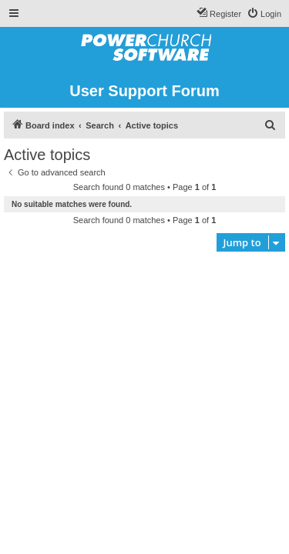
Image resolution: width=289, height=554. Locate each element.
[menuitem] (264, 14)
